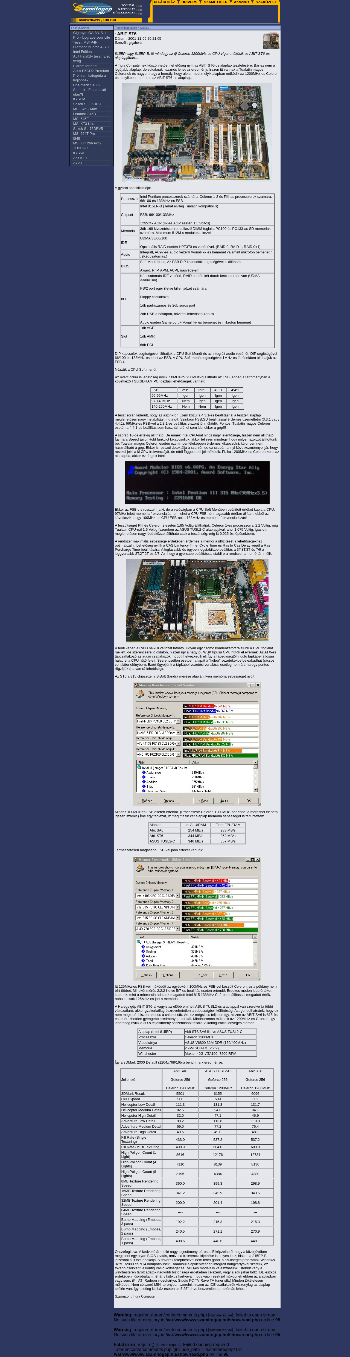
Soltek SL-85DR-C (87, 104)
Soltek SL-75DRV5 (88, 129)
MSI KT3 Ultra (84, 124)
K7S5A (78, 153)
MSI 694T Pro (84, 134)
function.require (220, 1315)
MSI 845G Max (85, 109)
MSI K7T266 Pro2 (87, 143)
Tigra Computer (129, 65)
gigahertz (135, 43)
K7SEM (79, 99)
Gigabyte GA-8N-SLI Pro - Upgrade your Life (91, 35)
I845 (76, 138)
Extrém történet (85, 66)
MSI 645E (81, 119)
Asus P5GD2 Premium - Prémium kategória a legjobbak (92, 75)
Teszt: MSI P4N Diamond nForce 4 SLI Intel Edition (91, 47)
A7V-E (78, 163)
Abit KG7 (80, 158)
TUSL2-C (80, 148)
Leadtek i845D (84, 114)
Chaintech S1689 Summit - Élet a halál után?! (89, 89)
